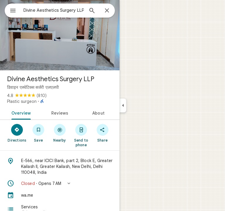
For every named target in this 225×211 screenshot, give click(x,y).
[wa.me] (60, 195)
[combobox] (53, 10)
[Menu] (13, 11)
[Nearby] (60, 133)
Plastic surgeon (22, 101)
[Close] (107, 11)
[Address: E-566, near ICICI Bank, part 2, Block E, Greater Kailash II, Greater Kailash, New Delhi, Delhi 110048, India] (60, 166)
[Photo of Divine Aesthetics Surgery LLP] (60, 35)
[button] (60, 183)
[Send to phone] (81, 135)
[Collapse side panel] (123, 105)
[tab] (20, 113)
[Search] (92, 11)
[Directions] (17, 133)
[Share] (102, 133)
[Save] (38, 133)
